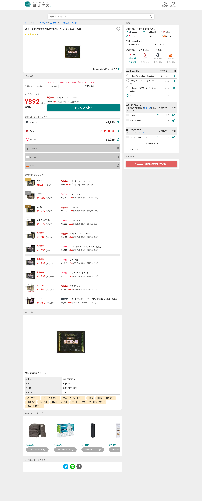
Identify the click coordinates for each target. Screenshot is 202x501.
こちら (147, 108)
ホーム (27, 23)
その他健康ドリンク (68, 23)
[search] (151, 16)
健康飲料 (53, 23)
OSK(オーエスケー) (105, 398)
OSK (91, 398)
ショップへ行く (84, 107)
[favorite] (118, 29)
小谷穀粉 (43, 402)
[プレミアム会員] (173, 120)
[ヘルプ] (158, 115)
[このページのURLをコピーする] (79, 467)
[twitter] (66, 467)
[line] (72, 467)
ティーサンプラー (50, 398)
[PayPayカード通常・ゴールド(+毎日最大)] (174, 88)
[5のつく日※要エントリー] (173, 137)
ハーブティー (33, 398)
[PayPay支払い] (173, 115)
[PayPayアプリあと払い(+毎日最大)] (174, 81)
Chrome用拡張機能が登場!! (151, 164)
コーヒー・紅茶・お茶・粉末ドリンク (88, 402)
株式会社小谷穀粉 (59, 402)
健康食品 (31, 402)
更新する (89, 86)
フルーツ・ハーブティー (73, 398)
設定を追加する (151, 144)
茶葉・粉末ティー (35, 406)
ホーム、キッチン (40, 23)
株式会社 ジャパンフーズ (67, 98)
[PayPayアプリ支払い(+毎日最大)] (174, 76)
